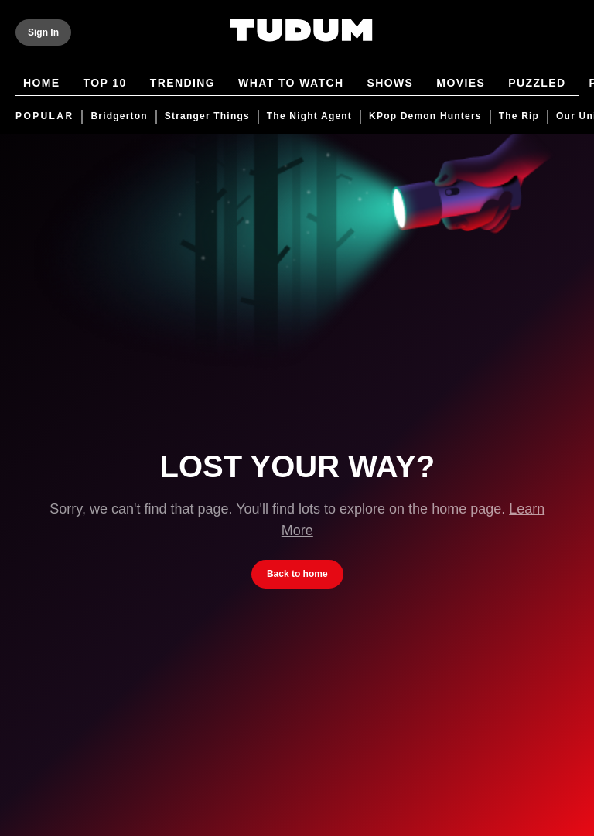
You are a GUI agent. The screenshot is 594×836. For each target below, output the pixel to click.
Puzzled (536, 84)
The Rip (519, 116)
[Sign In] (43, 32)
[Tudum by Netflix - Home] (301, 40)
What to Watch (290, 84)
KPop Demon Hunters (425, 116)
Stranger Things (207, 116)
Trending (182, 84)
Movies (460, 84)
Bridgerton (118, 116)
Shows (390, 84)
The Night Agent (309, 116)
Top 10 (105, 84)
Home (41, 84)
